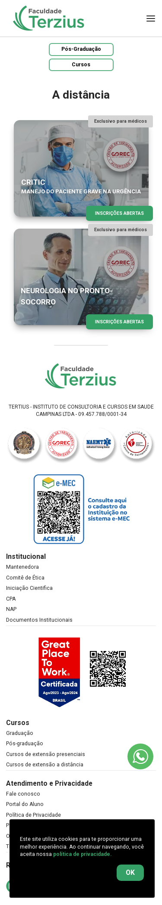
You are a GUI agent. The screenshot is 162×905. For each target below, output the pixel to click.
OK (130, 872)
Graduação (19, 733)
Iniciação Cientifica (29, 588)
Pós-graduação (24, 744)
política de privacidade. (82, 854)
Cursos (81, 65)
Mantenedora (22, 567)
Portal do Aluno (25, 804)
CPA (11, 599)
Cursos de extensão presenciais (45, 754)
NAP (11, 609)
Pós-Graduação (81, 49)
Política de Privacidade (33, 815)
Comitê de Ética (25, 578)
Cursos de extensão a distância (44, 765)
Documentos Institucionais (39, 620)
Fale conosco (23, 794)
